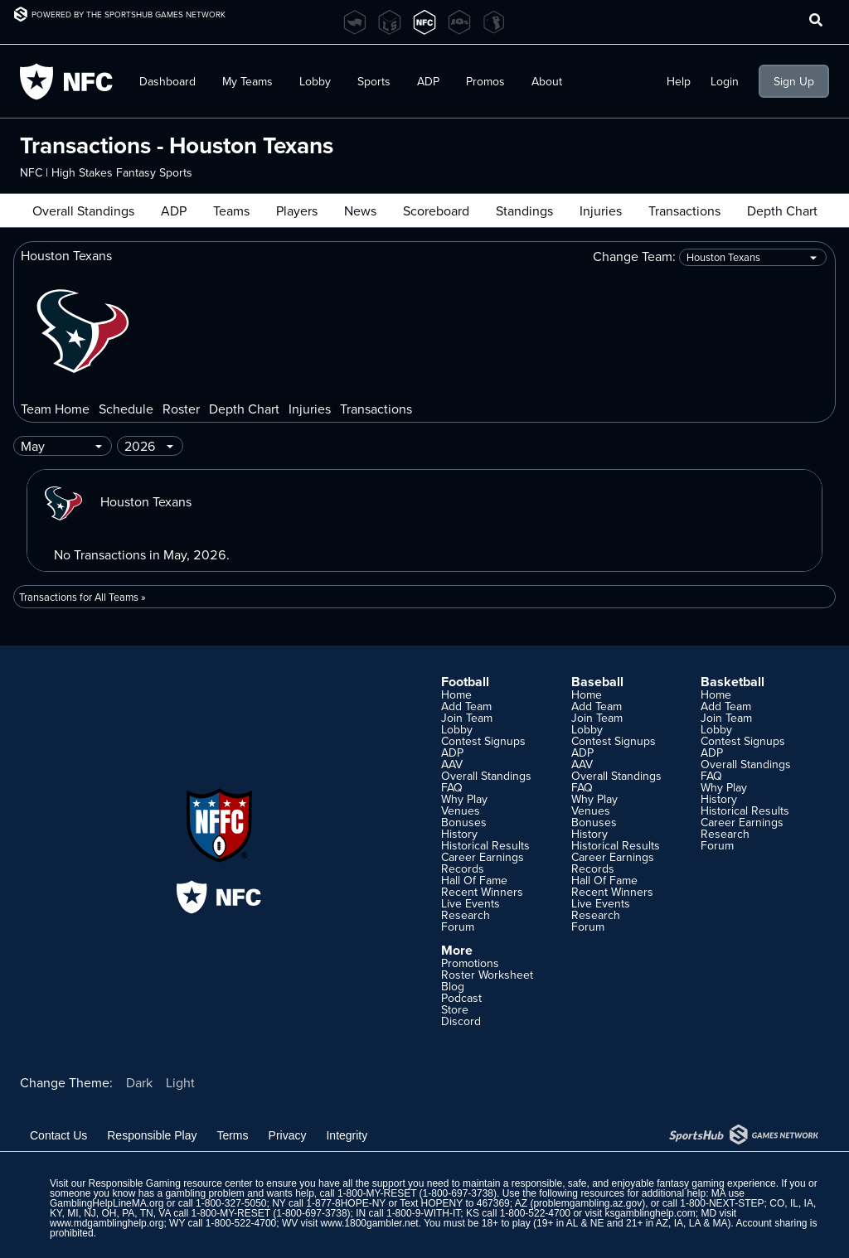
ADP (428, 81)
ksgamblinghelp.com (649, 1213)
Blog (452, 986)
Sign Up (794, 81)
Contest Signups (483, 741)
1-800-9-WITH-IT (423, 1213)
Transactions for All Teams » (82, 596)
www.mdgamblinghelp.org (106, 1223)
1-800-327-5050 (231, 1203)
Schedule (126, 408)
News (360, 210)
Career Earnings (482, 857)
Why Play (464, 799)
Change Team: (710, 257)
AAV (452, 764)
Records (462, 868)
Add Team (466, 706)
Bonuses (464, 822)
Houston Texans (116, 501)
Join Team (466, 717)
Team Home (55, 408)
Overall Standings (83, 210)
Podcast (461, 997)
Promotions (470, 963)
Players (297, 210)
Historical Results (485, 845)
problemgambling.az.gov (587, 1203)
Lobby (315, 81)
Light (180, 1082)
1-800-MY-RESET (376, 1193)
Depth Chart (782, 210)
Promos (485, 81)
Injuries (601, 210)
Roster (181, 408)
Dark (139, 1082)
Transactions (684, 210)
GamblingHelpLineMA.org (106, 1203)
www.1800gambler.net (370, 1223)
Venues (460, 810)
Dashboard (167, 81)
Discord (461, 1021)
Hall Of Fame (474, 880)
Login (725, 81)
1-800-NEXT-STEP (722, 1203)
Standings (524, 210)
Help (679, 81)
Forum (457, 926)
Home (456, 694)
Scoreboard (436, 210)
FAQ (452, 787)
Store (454, 1009)
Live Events (470, 903)
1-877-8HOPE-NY (346, 1203)
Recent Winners (482, 891)
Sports (374, 81)
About (546, 81)
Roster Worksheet (487, 974)
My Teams (247, 81)
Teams (231, 210)
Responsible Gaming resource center (170, 1183)
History (459, 833)
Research (465, 915)
